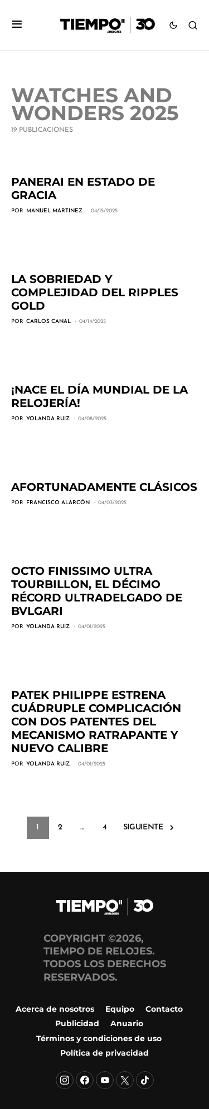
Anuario (126, 1023)
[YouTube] (105, 1080)
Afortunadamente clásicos (104, 487)
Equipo (119, 1009)
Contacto (164, 1009)
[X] (125, 1080)
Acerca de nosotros (55, 1009)
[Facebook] (85, 1080)
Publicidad (77, 1023)
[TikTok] (145, 1080)
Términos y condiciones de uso (99, 1038)
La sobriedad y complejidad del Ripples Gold (94, 292)
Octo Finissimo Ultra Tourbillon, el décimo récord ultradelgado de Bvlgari (96, 591)
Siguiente (143, 827)
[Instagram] (65, 1080)
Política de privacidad (104, 1053)
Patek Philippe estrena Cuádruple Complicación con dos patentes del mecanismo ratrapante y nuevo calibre (96, 721)
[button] (17, 25)
